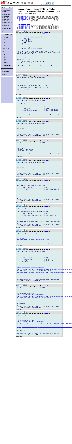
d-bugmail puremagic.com (23, 16)
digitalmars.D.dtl (5, 19)
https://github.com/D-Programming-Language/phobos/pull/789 (33, 271)
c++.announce (5, 37)
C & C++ (36, 4)
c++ (3, 36)
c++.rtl (3, 53)
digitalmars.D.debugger (7, 22)
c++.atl (3, 39)
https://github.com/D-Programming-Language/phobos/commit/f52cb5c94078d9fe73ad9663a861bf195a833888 (44, 368)
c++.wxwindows (5, 67)
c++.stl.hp (4, 56)
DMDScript (43, 4)
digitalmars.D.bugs (6, 17)
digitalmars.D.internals (7, 23)
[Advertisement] (5, 80)
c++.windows (5, 62)
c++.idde (4, 50)
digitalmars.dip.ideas (6, 28)
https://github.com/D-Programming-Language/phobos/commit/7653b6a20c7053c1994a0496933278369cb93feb (44, 372)
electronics (4, 74)
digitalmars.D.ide (5, 20)
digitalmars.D (5, 11)
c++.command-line (6, 43)
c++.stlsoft (4, 60)
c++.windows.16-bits (6, 63)
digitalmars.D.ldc (5, 16)
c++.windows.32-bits (6, 65)
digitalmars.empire (6, 71)
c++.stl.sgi (4, 59)
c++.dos (3, 45)
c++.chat (4, 42)
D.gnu (3, 30)
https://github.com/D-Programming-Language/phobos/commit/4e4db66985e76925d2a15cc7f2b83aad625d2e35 (44, 305)
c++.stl (3, 54)
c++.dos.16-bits (5, 46)
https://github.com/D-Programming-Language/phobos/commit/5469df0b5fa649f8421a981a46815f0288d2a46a (44, 309)
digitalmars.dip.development (7, 27)
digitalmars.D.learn (6, 14)
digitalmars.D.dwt (6, 25)
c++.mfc (3, 51)
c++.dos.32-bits (5, 48)
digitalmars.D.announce (7, 13)
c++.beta (4, 40)
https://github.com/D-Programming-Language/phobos (30, 302)
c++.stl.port (4, 57)
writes (47, 32)
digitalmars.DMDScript (7, 73)
